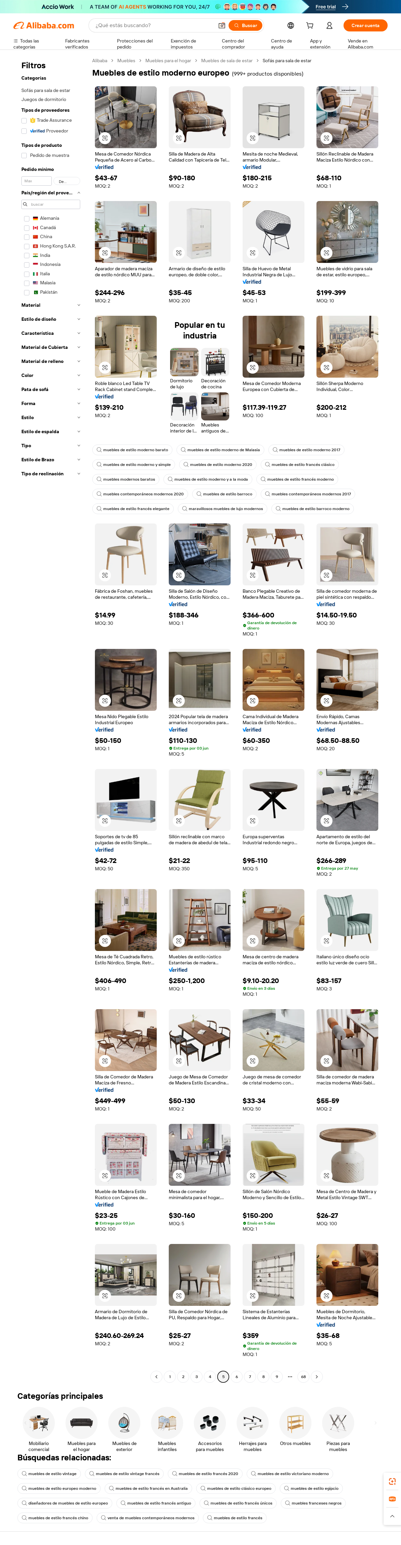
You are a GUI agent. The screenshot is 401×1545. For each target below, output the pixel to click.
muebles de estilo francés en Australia (148, 1488)
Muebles (126, 60)
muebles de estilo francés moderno (297, 479)
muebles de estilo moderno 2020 (217, 464)
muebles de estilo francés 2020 (205, 1473)
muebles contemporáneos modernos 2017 (308, 494)
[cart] (311, 26)
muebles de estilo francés (234, 1518)
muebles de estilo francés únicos (238, 1503)
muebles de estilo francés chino (55, 1518)
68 (303, 1376)
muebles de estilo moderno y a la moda (208, 479)
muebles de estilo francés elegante (133, 508)
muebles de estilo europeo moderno (59, 1488)
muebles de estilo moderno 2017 (306, 450)
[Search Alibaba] (154, 25)
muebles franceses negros (313, 1503)
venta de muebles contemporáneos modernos (147, 1518)
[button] (222, 25)
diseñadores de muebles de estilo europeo (65, 1503)
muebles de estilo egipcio (311, 1488)
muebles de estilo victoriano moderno (290, 1473)
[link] (392, 1481)
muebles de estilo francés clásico (300, 464)
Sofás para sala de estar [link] (287, 60)
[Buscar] (245, 25)
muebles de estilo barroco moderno (313, 508)
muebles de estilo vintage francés (124, 1473)
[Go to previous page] (156, 1377)
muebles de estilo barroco (224, 494)
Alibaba (99, 60)
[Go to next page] (317, 1377)
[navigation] (50, 719)
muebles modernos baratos (126, 479)
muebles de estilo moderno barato (132, 450)
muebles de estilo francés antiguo (156, 1503)
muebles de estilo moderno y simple (134, 464)
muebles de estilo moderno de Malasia (220, 450)
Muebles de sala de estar (227, 60)
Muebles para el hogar (168, 60)
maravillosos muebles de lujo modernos (222, 508)
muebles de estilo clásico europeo (235, 1488)
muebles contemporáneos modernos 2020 (140, 494)
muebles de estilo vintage (49, 1473)
